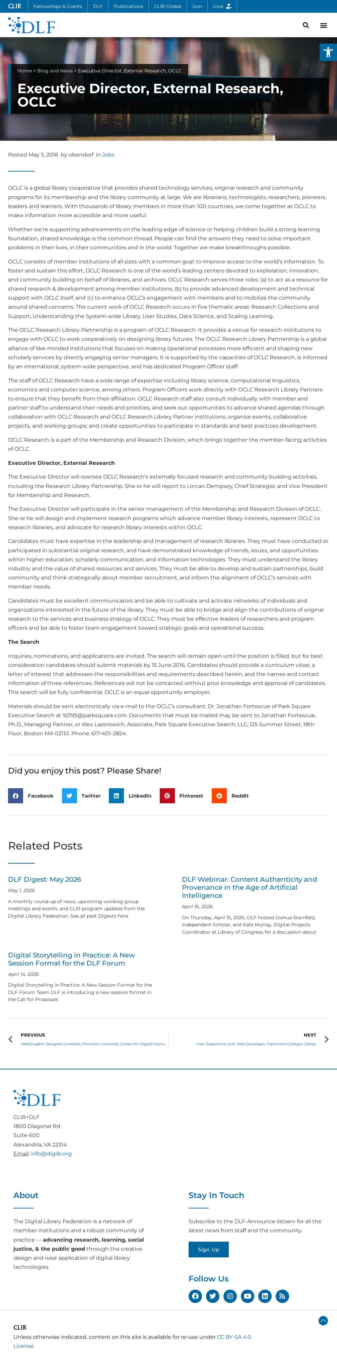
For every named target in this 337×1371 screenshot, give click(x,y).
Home (24, 71)
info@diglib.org (51, 1153)
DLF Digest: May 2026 (44, 879)
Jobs (108, 154)
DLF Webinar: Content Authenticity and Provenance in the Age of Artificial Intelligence (249, 887)
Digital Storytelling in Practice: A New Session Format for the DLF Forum (71, 959)
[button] (328, 52)
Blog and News (55, 71)
